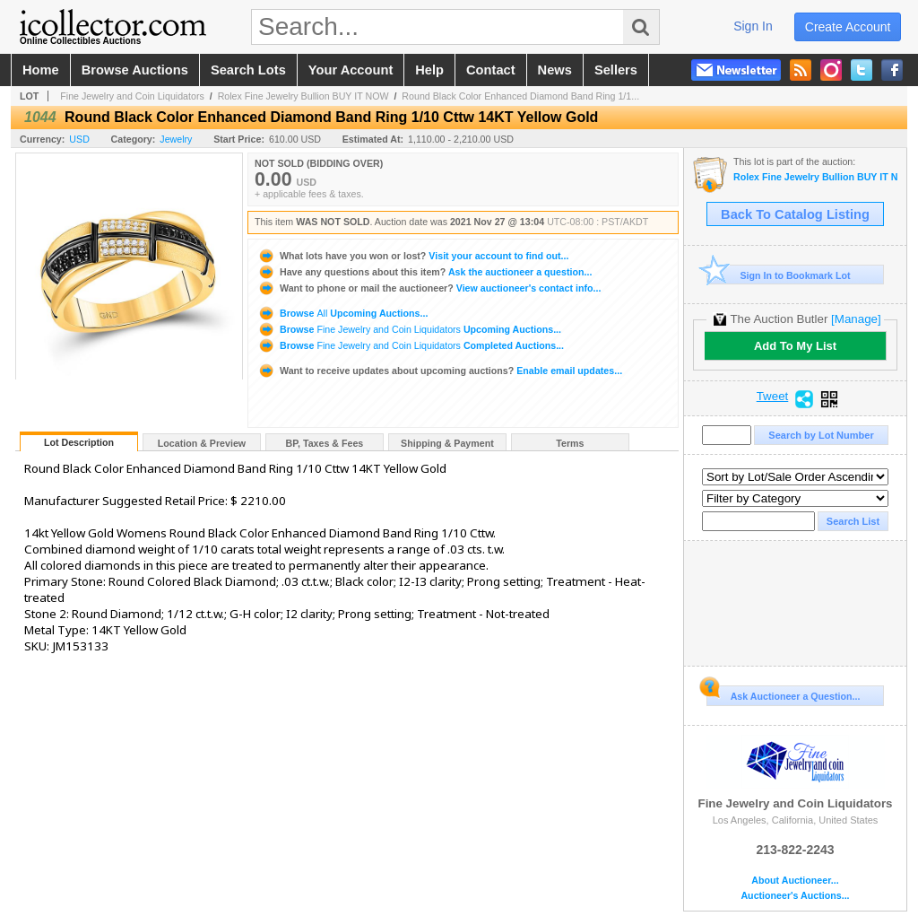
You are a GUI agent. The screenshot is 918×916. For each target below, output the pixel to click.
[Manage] (855, 319)
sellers (615, 70)
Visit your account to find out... (412, 255)
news (555, 70)
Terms (570, 443)
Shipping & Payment (447, 443)
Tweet (773, 396)
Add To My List (795, 346)
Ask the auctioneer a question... (424, 271)
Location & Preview (202, 443)
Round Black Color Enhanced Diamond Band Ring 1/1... (520, 96)
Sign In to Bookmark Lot (778, 275)
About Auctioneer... (794, 880)
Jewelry (176, 139)
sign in (753, 26)
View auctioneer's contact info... (429, 288)
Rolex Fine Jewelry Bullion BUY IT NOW (303, 96)
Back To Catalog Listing (795, 214)
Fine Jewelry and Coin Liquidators (132, 96)
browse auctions (135, 70)
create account (848, 27)
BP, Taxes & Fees (325, 443)
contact (490, 70)
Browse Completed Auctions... (410, 345)
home (40, 70)
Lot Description (79, 442)
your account (350, 70)
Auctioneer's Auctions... (794, 896)
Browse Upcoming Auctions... (342, 313)
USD (79, 139)
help (429, 70)
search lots (248, 70)
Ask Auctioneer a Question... (783, 693)
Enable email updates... (439, 370)
